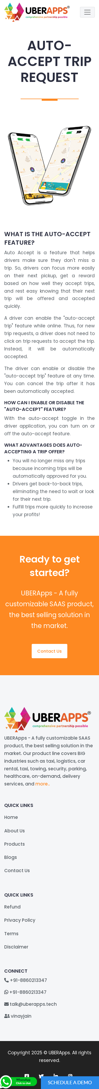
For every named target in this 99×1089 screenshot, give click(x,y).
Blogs (10, 857)
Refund (12, 907)
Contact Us (49, 651)
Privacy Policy (19, 920)
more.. (42, 784)
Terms (11, 933)
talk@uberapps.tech (33, 1004)
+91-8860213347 (28, 980)
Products (14, 844)
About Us (14, 831)
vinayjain (21, 1016)
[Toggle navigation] (87, 12)
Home (11, 817)
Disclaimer (16, 947)
